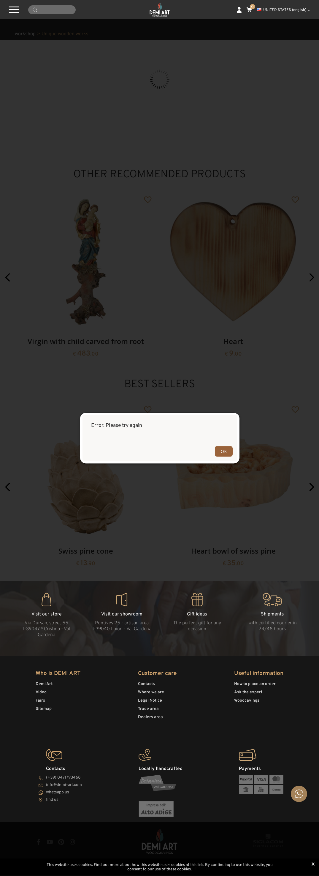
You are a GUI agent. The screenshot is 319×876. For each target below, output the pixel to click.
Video (41, 694)
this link (197, 865)
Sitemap (44, 711)
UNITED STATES (283, 10)
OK (224, 451)
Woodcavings (246, 703)
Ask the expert (248, 694)
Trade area (148, 711)
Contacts (146, 686)
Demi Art (44, 686)
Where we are (151, 694)
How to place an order (255, 686)
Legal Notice (150, 703)
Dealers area (150, 719)
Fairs (40, 703)
